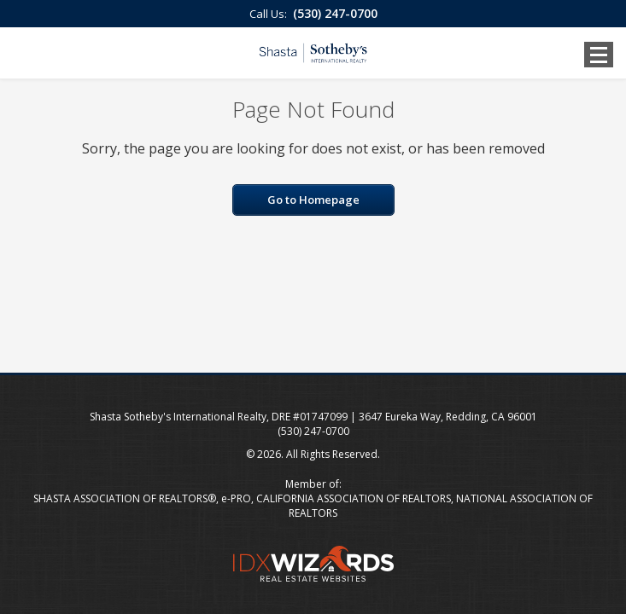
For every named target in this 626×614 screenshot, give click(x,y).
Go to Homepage (313, 199)
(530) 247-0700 (335, 13)
